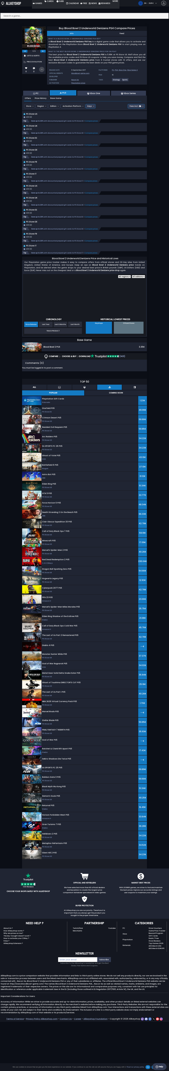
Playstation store (78, 83)
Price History (40, 112)
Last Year (45, 373)
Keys (89, 120)
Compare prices (91, 138)
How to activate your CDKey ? (16, 987)
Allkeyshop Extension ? (13, 992)
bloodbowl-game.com (80, 73)
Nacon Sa (75, 80)
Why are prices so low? (13, 982)
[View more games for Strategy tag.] (116, 81)
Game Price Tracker (157, 980)
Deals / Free (154, 987)
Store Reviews (154, 990)
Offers (28, 112)
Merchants (77, 980)
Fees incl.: (135, 120)
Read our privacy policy (135, 1067)
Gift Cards (153, 985)
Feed (122, 33)
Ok (148, 1067)
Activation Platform (72, 120)
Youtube (112, 977)
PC (113, 70)
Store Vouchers (155, 977)
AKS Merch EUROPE (156, 997)
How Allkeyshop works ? (14, 980)
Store (28, 120)
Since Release (31, 373)
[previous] (24, 51)
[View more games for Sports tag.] (125, 81)
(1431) (107, 405)
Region (40, 120)
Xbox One (122, 70)
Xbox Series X (132, 70)
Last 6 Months (60, 373)
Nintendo (127, 994)
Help (159, 1066)
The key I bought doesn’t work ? (17, 985)
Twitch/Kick (78, 977)
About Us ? (8, 977)
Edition (53, 120)
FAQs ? (6, 990)
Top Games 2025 (156, 992)
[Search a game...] (84, 16)
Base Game (55, 112)
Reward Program (156, 982)
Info (72, 33)
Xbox (125, 983)
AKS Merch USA (155, 995)
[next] (43, 51)
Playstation (128, 988)
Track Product (53, 380)
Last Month (75, 373)
